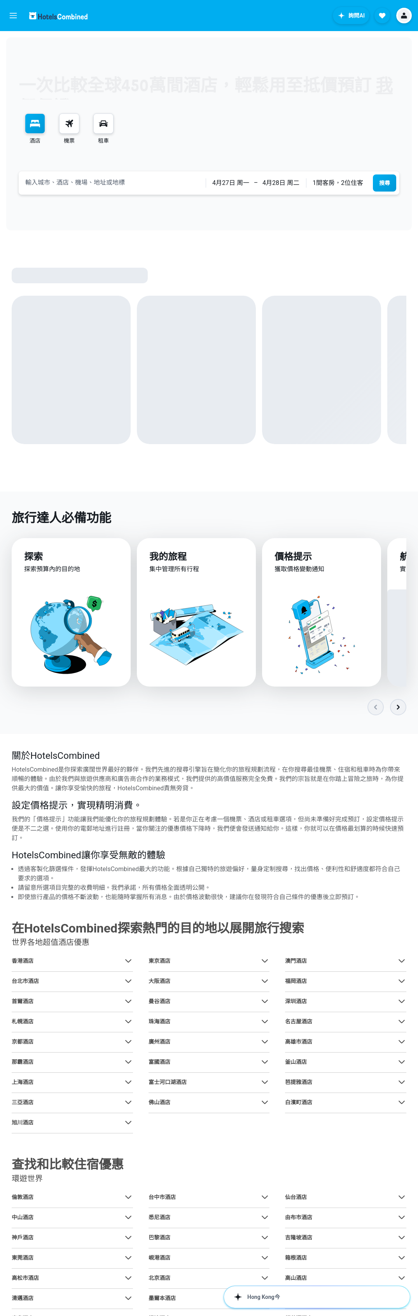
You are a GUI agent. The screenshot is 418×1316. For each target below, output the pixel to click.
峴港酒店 (159, 1258)
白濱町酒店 (298, 1103)
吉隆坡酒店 (298, 1238)
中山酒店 (22, 1218)
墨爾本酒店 (162, 1298)
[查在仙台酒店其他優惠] (401, 1197)
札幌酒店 (22, 1022)
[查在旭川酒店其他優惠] (128, 1123)
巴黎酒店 (159, 1238)
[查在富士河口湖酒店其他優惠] (264, 1082)
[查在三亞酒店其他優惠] (128, 1102)
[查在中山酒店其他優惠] (128, 1217)
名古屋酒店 (298, 1022)
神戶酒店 (22, 1238)
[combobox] (112, 182)
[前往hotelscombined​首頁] (58, 15)
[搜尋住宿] (35, 123)
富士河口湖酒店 (168, 1082)
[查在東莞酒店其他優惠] (128, 1258)
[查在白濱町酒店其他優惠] (401, 1102)
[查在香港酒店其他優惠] (128, 961)
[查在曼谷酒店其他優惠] (264, 1001)
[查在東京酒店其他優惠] (264, 961)
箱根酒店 (296, 1258)
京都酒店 (22, 1042)
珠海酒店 (159, 1022)
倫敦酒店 (22, 1197)
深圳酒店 (296, 1002)
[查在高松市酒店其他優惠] (128, 1278)
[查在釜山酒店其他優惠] (401, 1062)
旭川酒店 (22, 1123)
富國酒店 (159, 1062)
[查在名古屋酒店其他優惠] (401, 1022)
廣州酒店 (159, 1042)
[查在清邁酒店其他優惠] (128, 1298)
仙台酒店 (296, 1197)
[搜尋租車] (103, 123)
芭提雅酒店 (298, 1082)
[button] (13, 15)
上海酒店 (22, 1082)
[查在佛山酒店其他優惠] (264, 1102)
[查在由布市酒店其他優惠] (401, 1217)
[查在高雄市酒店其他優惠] (401, 1042)
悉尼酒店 (159, 1218)
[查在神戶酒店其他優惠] (128, 1238)
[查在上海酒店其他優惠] (128, 1082)
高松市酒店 (25, 1278)
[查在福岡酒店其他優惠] (401, 981)
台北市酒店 (25, 981)
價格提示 (293, 559)
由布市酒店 (298, 1218)
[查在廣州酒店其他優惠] (264, 1042)
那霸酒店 (22, 1062)
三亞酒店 (22, 1103)
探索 (33, 558)
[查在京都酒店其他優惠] (128, 1042)
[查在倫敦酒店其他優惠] (128, 1197)
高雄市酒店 (298, 1042)
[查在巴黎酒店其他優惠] (264, 1238)
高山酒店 (296, 1278)
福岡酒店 (296, 981)
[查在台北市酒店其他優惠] (128, 981)
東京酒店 (159, 961)
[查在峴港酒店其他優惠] (264, 1258)
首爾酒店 (22, 1002)
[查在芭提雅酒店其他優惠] (401, 1082)
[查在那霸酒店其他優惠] (128, 1062)
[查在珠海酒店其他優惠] (264, 1022)
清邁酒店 (22, 1298)
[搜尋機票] (69, 123)
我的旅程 (168, 559)
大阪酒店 (159, 981)
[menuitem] (35, 129)
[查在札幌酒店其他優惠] (128, 1022)
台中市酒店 (162, 1197)
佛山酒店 (159, 1103)
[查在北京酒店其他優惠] (264, 1278)
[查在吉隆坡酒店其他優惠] (401, 1238)
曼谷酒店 (159, 1002)
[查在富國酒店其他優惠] (264, 1062)
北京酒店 (159, 1278)
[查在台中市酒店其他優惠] (264, 1197)
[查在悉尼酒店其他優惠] (264, 1217)
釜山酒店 (296, 1062)
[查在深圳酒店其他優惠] (401, 1001)
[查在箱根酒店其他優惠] (401, 1258)
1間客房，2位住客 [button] (338, 183)
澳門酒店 (296, 961)
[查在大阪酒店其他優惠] (264, 981)
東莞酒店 (22, 1258)
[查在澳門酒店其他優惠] (401, 961)
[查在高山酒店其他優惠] (401, 1278)
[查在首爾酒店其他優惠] (128, 1001)
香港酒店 (22, 961)
